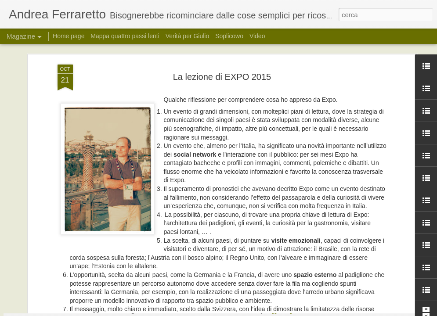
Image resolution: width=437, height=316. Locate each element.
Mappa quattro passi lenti (124, 36)
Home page (68, 36)
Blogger (272, 311)
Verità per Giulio (187, 36)
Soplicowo (229, 36)
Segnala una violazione (309, 311)
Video (257, 36)
